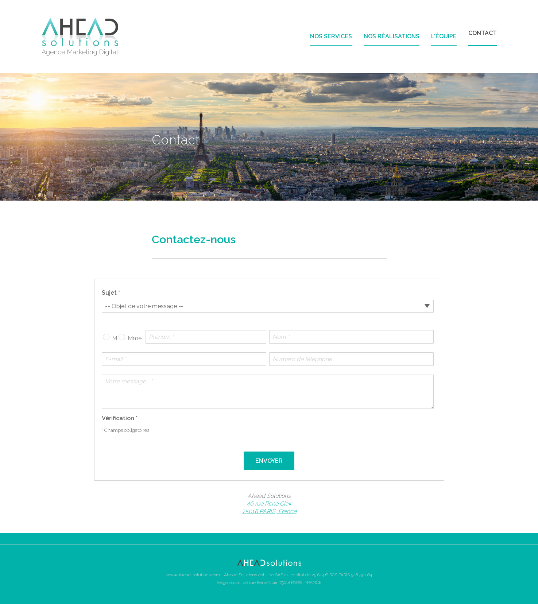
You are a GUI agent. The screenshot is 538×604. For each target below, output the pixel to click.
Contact (482, 33)
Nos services (331, 36)
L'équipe (444, 36)
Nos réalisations (391, 36)
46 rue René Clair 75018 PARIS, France (269, 507)
